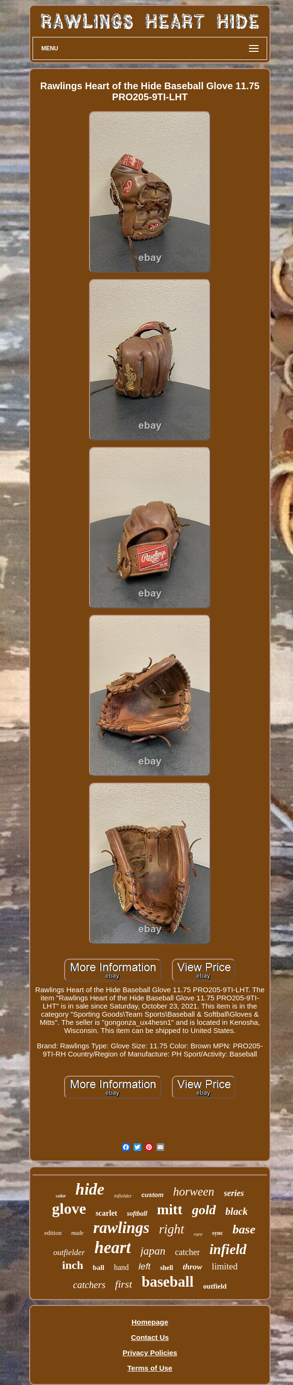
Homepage (150, 1322)
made (77, 1233)
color (61, 1195)
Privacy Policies (150, 1353)
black (236, 1211)
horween (193, 1191)
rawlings (121, 1227)
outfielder (69, 1252)
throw (193, 1266)
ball (98, 1267)
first (123, 1284)
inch (72, 1265)
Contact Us (150, 1337)
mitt (169, 1209)
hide (90, 1189)
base (244, 1229)
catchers (89, 1284)
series (234, 1193)
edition (53, 1232)
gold (204, 1209)
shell (166, 1267)
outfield (214, 1286)
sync (217, 1233)
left (144, 1266)
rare (198, 1234)
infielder (123, 1195)
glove (69, 1208)
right (171, 1229)
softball (137, 1213)
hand (121, 1267)
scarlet (106, 1213)
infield (227, 1249)
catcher (187, 1252)
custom (152, 1194)
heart (112, 1247)
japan (152, 1251)
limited (224, 1266)
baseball (168, 1281)
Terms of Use (149, 1368)
